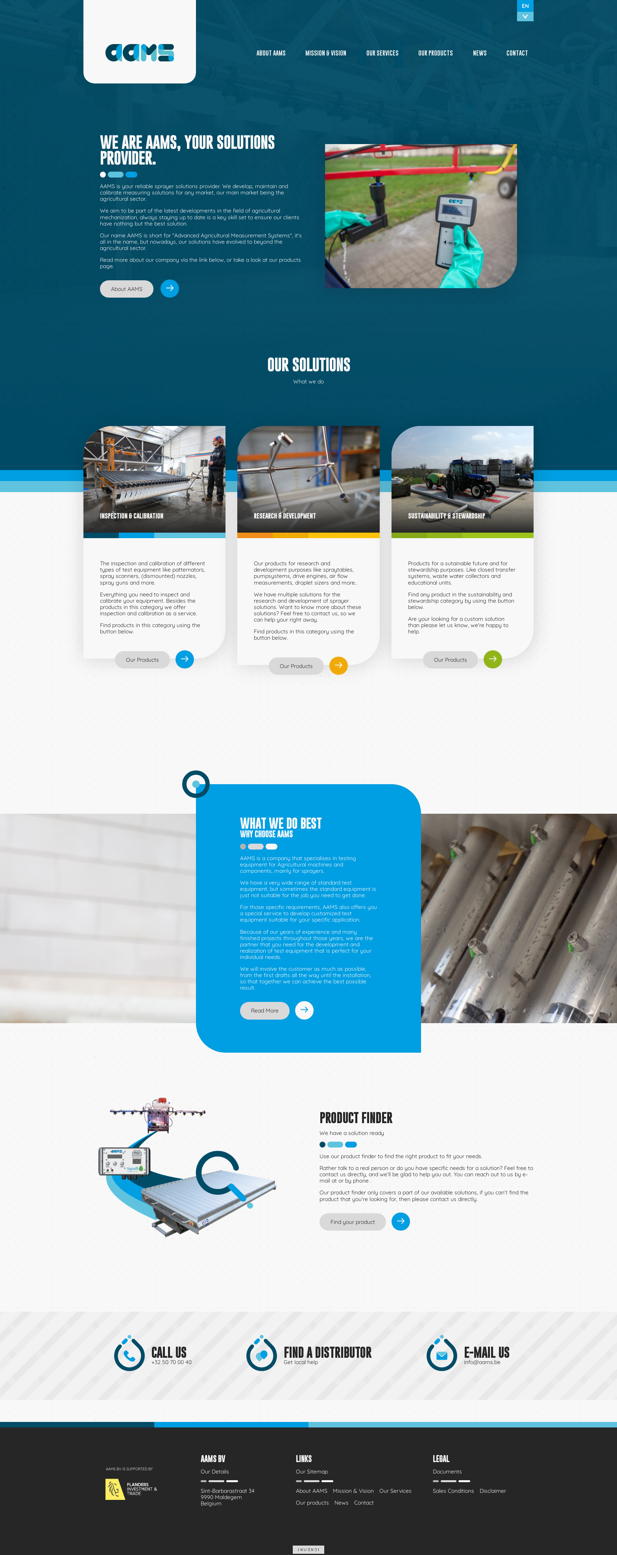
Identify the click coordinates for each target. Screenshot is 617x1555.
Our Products (142, 659)
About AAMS (271, 52)
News (480, 52)
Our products (435, 52)
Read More (265, 1010)
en (525, 5)
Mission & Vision (325, 52)
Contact (517, 52)
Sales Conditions (453, 1490)
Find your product (353, 1221)
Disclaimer (493, 1490)
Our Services (382, 52)
